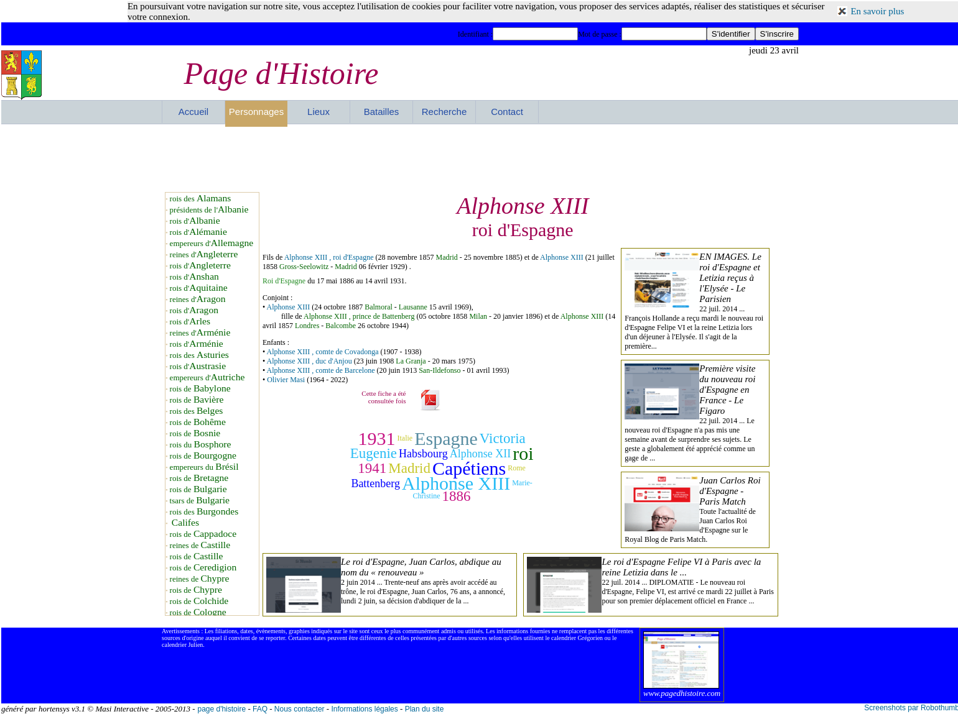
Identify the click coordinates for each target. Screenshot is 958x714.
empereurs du (204, 467)
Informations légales (364, 709)
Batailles (381, 111)
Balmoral (379, 307)
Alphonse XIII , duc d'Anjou (309, 361)
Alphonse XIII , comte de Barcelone (321, 370)
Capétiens (469, 468)
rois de (200, 388)
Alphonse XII (480, 453)
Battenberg (375, 483)
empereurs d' (212, 243)
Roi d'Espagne (284, 281)
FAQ (260, 709)
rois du (200, 444)
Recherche (444, 111)
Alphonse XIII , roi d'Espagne (329, 257)
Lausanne (413, 307)
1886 (456, 496)
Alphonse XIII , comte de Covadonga (323, 351)
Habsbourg (423, 453)
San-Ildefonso (439, 370)
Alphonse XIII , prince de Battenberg (359, 316)
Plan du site (424, 709)
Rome (517, 468)
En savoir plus (877, 11)
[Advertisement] (480, 158)
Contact (507, 111)
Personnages (256, 111)
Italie (404, 438)
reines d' (204, 254)
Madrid (446, 257)
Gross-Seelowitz (303, 266)
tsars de (200, 500)
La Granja (411, 361)
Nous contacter (299, 709)
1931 (376, 438)
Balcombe (340, 325)
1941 (372, 468)
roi (523, 453)
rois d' (195, 221)
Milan (478, 316)
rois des (200, 198)
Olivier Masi (286, 379)
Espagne (446, 438)
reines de (200, 545)
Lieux (318, 111)
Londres (307, 325)
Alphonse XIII (562, 257)
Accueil (193, 111)
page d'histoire (221, 709)
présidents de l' (209, 209)
